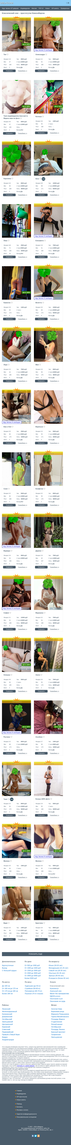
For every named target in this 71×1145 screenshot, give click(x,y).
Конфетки (39, 489)
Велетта (39, 303)
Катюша (39, 116)
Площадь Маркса (58, 1019)
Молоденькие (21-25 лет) (58, 968)
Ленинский (6, 1009)
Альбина (39, 737)
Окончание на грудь (57, 1001)
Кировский (6, 1027)
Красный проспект (58, 1032)
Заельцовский (7, 1022)
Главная (19, 1090)
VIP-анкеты (55, 8)
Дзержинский (7, 1017)
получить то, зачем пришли (25, 1066)
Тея (5, 54)
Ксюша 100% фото (43, 799)
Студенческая (56, 1022)
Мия (37, 365)
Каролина (7, 178)
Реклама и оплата (22, 1110)
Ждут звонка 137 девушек (10, 8)
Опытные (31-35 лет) (57, 973)
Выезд (4, 968)
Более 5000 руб (31, 978)
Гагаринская (56, 1034)
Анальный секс (56, 991)
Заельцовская (56, 1037)
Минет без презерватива (59, 994)
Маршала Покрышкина (60, 1014)
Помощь (19, 1104)
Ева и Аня (7, 427)
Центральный (7, 1024)
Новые (47, 8)
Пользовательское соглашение (26, 1117)
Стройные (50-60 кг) (32, 988)
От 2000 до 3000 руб (33, 973)
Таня (5, 799)
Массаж (34, 8)
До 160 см (6, 986)
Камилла (7, 303)
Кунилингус (54, 988)
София (6, 613)
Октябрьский (7, 1019)
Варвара (7, 551)
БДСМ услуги (55, 996)
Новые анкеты (21, 1100)
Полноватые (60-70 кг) (33, 991)
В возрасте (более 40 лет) (59, 978)
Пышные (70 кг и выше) (34, 994)
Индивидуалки (25, 8)
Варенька (39, 427)
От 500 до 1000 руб (32, 965)
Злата (38, 675)
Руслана (7, 737)
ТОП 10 (41, 8)
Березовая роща (57, 1011)
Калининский (7, 1014)
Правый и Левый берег (11, 1034)
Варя (5, 923)
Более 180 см (7, 994)
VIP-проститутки (22, 1097)
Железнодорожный (9, 1011)
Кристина (39, 923)
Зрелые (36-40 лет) (56, 976)
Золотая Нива (56, 1009)
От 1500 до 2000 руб (33, 970)
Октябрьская (56, 1027)
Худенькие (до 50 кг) (33, 986)
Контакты (20, 1107)
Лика (5, 240)
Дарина (38, 551)
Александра (40, 54)
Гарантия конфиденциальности (27, 1114)
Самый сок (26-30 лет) (57, 970)
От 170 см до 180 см (10, 991)
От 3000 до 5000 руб (33, 976)
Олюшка (7, 675)
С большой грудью (9, 970)
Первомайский (7, 1032)
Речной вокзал (56, 1024)
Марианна (39, 613)
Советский (6, 1029)
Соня (5, 489)
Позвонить (9, 71)
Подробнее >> (22, 71)
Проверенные (65, 8)
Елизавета (40, 240)
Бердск (5, 1037)
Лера (5, 365)
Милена (7, 861)
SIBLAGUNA (6, 3)
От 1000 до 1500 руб (33, 968)
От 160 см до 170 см (10, 988)
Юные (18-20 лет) (55, 965)
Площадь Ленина (58, 1029)
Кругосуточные (8, 965)
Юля (37, 179)
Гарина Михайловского (60, 1017)
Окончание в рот (56, 999)
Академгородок (8, 1040)
